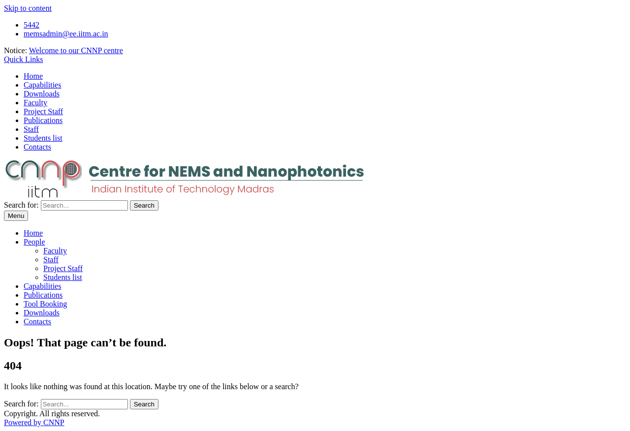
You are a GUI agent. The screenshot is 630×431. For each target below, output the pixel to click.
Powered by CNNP (34, 422)
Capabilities (42, 85)
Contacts (37, 147)
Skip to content (28, 8)
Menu (16, 215)
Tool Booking (45, 304)
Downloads (42, 94)
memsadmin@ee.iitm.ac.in (66, 34)
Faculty (35, 102)
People (34, 242)
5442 (31, 25)
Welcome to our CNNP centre (76, 50)
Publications (43, 120)
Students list (43, 138)
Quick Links (23, 59)
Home (33, 76)
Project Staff (43, 111)
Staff (31, 129)
